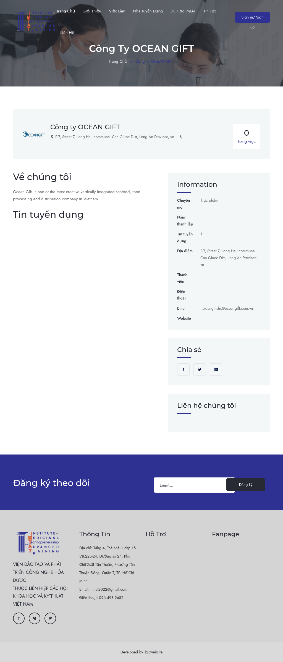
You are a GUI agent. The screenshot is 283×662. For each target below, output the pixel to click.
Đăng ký (245, 484)
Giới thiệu (92, 11)
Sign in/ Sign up (252, 18)
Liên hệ (67, 33)
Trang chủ (65, 11)
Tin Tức (209, 11)
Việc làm (117, 11)
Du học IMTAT (183, 11)
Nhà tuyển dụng (148, 11)
